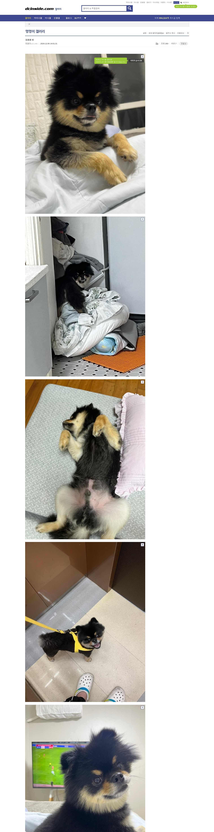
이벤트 (163, 2)
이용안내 (180, 33)
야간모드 (185, 2)
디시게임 (156, 2)
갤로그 (149, 2)
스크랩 (157, 44)
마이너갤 (129, 2)
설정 (144, 33)
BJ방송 (78, 18)
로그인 (176, 2)
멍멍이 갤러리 (35, 31)
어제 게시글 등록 (167, 18)
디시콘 (169, 2)
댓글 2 (183, 44)
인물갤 (142, 2)
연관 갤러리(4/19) (156, 33)
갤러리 (28, 18)
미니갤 (136, 2)
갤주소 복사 (170, 33)
